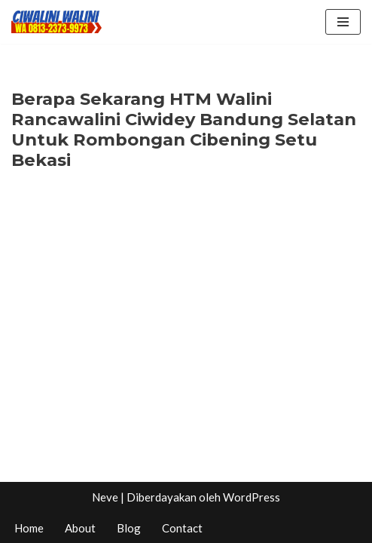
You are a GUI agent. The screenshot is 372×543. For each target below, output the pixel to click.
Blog (129, 528)
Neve (105, 497)
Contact (182, 528)
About (80, 528)
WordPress (251, 497)
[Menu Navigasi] (343, 22)
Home (29, 528)
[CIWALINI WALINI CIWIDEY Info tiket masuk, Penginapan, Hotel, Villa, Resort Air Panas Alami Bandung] (56, 22)
